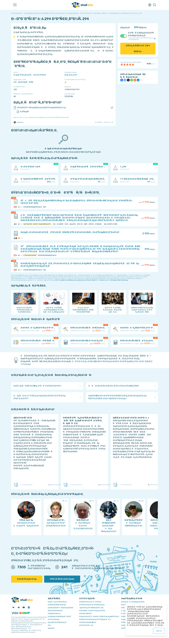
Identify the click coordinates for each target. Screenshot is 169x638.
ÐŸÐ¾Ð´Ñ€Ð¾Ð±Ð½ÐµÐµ (62, 579)
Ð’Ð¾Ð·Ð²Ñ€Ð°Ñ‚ (85, 613)
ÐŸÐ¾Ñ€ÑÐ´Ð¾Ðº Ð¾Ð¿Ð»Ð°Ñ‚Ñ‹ (92, 610)
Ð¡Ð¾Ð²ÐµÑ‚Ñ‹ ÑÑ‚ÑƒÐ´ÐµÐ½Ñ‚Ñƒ (60, 608)
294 (15, 89)
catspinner (18, 122)
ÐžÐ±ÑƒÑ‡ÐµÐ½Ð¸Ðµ (27, 579)
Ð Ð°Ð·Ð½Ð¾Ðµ (53, 619)
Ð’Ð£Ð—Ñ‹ (125, 625)
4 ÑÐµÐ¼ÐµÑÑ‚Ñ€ (23, 82)
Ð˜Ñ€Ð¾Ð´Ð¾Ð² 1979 (72, 89)
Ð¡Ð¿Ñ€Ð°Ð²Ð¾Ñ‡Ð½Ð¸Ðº (57, 622)
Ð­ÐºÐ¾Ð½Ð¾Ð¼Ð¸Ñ (56, 610)
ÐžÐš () (159, 631)
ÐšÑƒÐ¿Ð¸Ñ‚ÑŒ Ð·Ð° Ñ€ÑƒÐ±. (138, 48)
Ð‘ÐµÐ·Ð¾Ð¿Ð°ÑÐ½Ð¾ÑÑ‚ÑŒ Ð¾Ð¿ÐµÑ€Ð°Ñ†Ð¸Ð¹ (99, 616)
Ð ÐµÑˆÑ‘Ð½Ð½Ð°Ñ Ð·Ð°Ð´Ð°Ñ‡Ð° (29, 75)
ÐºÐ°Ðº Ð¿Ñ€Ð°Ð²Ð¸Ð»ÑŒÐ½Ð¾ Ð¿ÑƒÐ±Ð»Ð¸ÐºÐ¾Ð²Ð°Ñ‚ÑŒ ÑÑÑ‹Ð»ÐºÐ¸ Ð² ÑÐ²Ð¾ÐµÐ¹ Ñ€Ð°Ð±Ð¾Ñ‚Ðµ (91, 280)
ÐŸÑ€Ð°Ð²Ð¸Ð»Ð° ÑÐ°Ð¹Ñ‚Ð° (90, 602)
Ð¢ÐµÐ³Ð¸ (51, 628)
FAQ (49, 625)
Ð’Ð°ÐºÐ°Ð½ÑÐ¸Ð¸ (86, 625)
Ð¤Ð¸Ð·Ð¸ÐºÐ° (71, 75)
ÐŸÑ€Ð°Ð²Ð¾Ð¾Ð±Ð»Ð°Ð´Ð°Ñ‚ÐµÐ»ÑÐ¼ (95, 619)
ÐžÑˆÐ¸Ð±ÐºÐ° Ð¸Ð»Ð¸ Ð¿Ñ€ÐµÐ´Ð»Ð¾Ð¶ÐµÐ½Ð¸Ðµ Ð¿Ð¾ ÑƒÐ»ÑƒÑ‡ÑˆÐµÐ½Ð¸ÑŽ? (41, 117)
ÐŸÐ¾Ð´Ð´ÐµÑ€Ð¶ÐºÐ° (87, 622)
